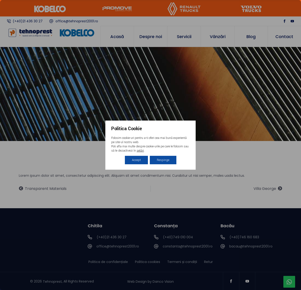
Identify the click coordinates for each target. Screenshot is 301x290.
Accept (136, 160)
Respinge (163, 160)
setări (140, 151)
